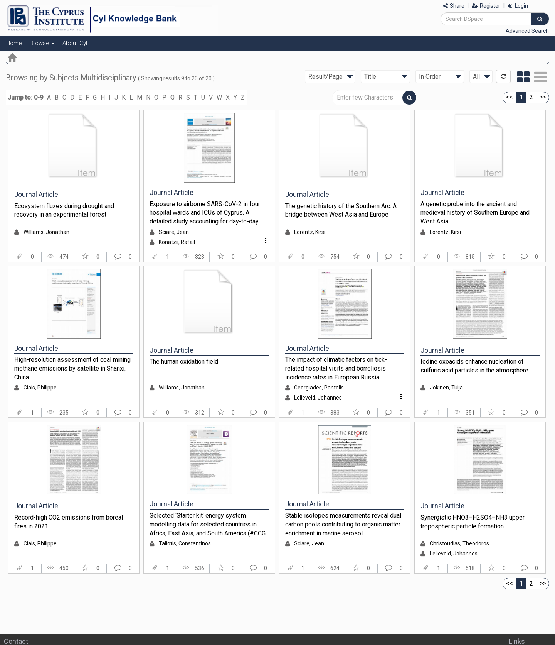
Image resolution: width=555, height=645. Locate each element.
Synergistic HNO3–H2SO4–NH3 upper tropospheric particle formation (472, 522)
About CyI (74, 43)
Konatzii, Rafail (177, 242)
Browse (42, 43)
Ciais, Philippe (40, 387)
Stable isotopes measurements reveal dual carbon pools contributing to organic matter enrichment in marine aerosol (343, 524)
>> (543, 97)
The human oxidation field (184, 361)
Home (14, 43)
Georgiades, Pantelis (319, 387)
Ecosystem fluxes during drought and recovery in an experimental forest (64, 210)
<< (509, 97)
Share (453, 6)
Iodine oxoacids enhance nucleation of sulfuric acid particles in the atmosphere (474, 366)
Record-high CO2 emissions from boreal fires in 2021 (68, 522)
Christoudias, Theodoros (459, 543)
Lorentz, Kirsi (309, 232)
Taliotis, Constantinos (185, 543)
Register (486, 6)
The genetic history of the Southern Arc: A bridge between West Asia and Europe (341, 210)
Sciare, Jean (174, 232)
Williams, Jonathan (46, 232)
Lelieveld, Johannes (318, 397)
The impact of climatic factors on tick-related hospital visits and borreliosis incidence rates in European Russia (336, 368)
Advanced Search (527, 31)
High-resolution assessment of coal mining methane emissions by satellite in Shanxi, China (72, 368)
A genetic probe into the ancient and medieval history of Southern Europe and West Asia (475, 212)
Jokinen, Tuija (446, 387)
